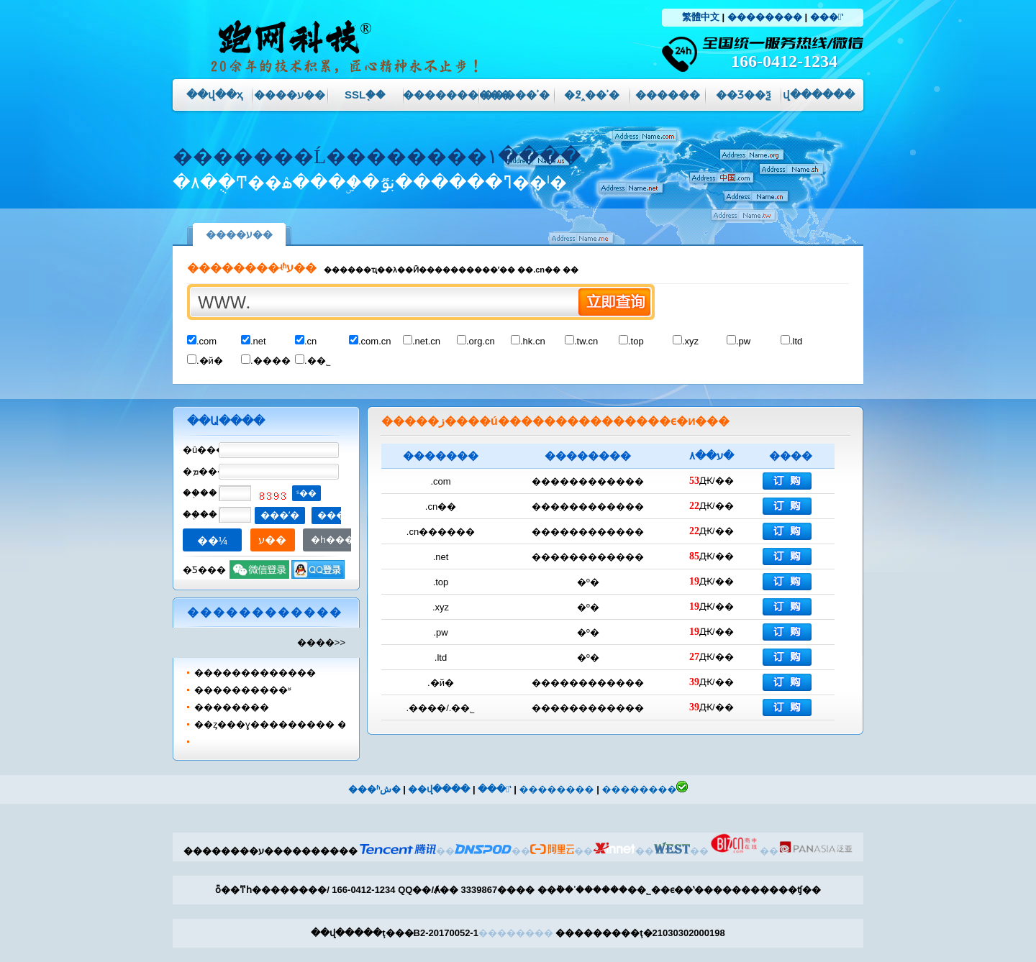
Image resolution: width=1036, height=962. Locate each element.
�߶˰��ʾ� (591, 94)
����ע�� (289, 94)
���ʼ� (279, 515)
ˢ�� (306, 493)
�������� (764, 17)
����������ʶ (242, 689)
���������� (440, 94)
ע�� (272, 539)
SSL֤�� (365, 94)
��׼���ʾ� (516, 94)
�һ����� (342, 539)
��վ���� (439, 789)
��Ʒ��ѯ (743, 94)
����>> (321, 642)
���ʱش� (374, 789)
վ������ (819, 94)
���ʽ (826, 17)
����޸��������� (255, 672)
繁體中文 (700, 17)
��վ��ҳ (214, 94)
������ (667, 94)
